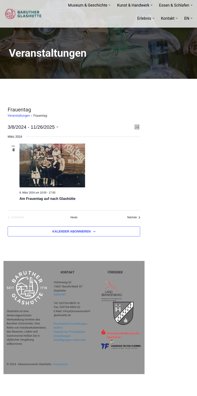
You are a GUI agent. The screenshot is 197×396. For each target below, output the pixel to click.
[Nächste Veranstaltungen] (133, 217)
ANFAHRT (60, 294)
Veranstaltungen (19, 115)
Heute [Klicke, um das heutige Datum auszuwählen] (73, 217)
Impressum (60, 364)
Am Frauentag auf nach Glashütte (47, 199)
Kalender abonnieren (71, 231)
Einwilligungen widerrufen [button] (70, 339)
